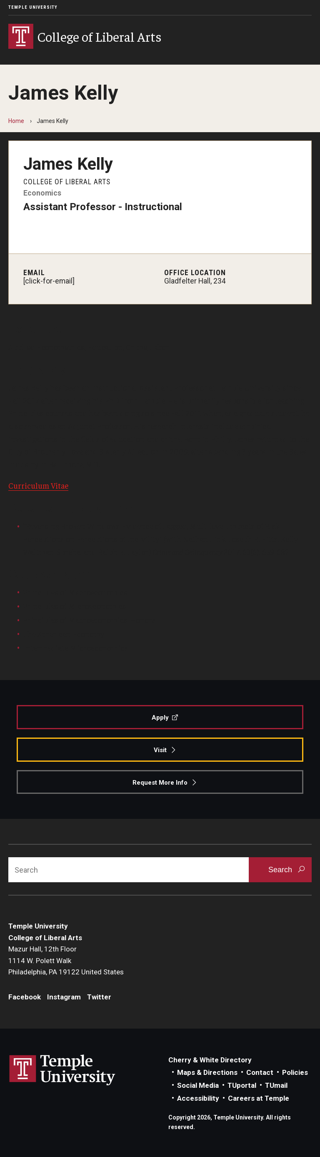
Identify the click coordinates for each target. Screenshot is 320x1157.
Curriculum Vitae (38, 485)
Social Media (198, 1085)
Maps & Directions (207, 1072)
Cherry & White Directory (210, 1060)
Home (16, 121)
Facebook (24, 997)
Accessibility (198, 1098)
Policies (295, 1072)
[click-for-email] (49, 281)
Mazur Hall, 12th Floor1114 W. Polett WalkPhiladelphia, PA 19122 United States (66, 960)
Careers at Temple (258, 1098)
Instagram (64, 997)
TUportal (242, 1085)
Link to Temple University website (62, 1070)
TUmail (276, 1085)
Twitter (99, 997)
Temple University (33, 7)
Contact (259, 1072)
